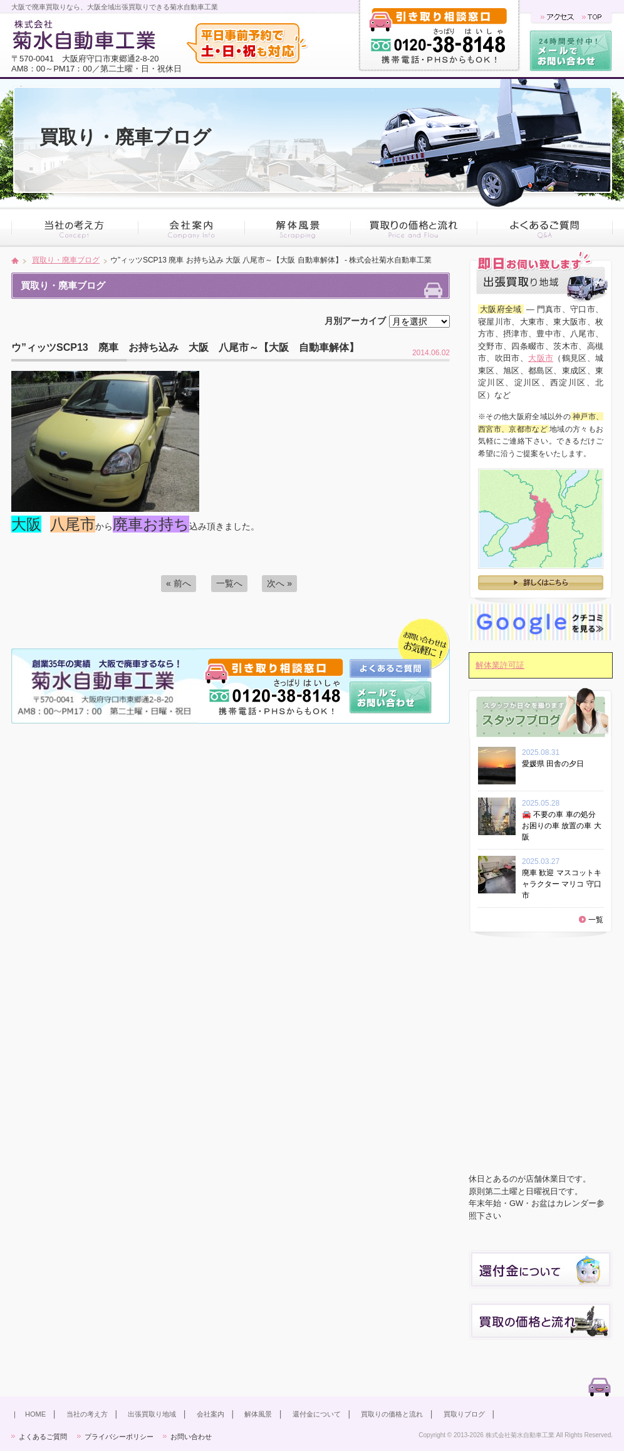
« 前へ (178, 583)
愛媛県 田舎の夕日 (556, 763)
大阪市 (540, 358)
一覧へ (229, 583)
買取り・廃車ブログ (66, 260)
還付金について (317, 1414)
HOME (35, 1414)
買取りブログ (464, 1414)
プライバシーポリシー (119, 1436)
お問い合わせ (191, 1436)
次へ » (279, 583)
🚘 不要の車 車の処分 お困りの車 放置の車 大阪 (561, 825)
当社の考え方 (87, 1414)
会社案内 (210, 1414)
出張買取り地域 (152, 1414)
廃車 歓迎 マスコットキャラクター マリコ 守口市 (561, 884)
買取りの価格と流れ (392, 1414)
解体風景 (258, 1414)
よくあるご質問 (43, 1436)
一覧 (595, 919)
